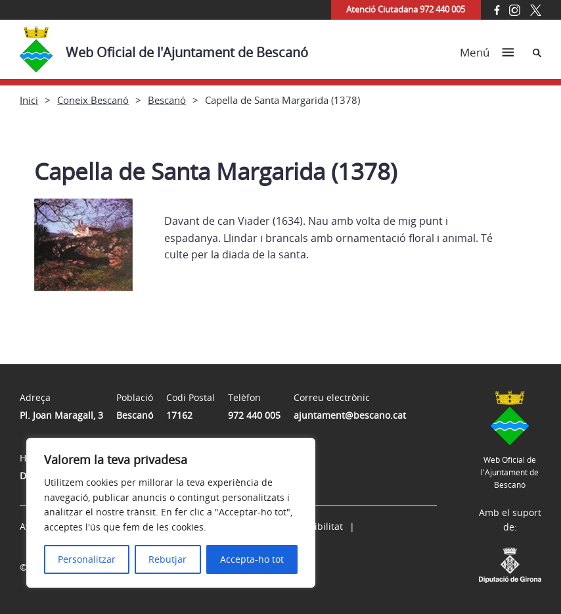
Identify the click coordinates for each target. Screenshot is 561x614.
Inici (29, 99)
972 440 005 (254, 415)
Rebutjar (167, 559)
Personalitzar (87, 559)
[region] (170, 513)
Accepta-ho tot (252, 559)
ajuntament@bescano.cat (350, 415)
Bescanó (167, 99)
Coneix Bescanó (93, 99)
